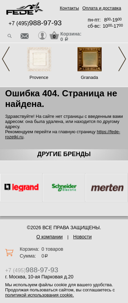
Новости (82, 236)
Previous (6, 58)
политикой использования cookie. (39, 295)
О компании (49, 236)
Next (122, 58)
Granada (89, 77)
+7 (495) (35, 23)
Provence (39, 77)
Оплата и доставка (101, 8)
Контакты (69, 8)
